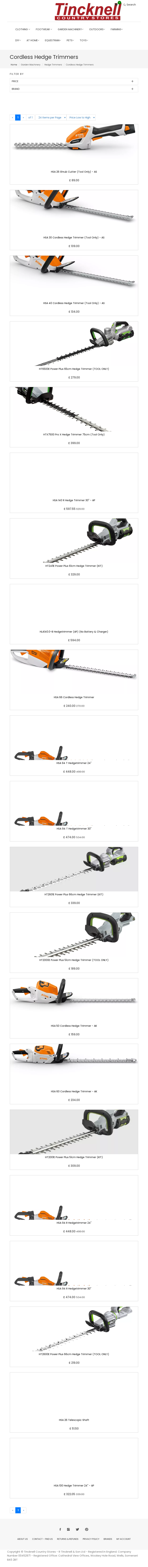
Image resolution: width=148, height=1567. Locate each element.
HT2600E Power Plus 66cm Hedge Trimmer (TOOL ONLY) (74, 1354)
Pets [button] (70, 40)
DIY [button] (18, 40)
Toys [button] (84, 40)
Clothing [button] (22, 29)
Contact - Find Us (42, 1539)
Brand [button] (16, 89)
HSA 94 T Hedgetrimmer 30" (74, 828)
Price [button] (15, 81)
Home (14, 64)
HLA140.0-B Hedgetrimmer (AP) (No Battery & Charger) (74, 631)
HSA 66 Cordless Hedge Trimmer (74, 697)
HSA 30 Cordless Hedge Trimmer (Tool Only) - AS (74, 237)
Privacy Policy (91, 1539)
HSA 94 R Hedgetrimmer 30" (74, 1288)
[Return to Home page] (88, 12)
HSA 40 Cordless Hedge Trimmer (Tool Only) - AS (74, 303)
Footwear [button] (44, 29)
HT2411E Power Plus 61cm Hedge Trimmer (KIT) (74, 566)
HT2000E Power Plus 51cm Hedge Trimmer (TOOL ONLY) (74, 960)
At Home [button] (33, 40)
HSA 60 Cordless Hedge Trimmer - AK (74, 1091)
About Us (22, 1539)
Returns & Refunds (67, 1539)
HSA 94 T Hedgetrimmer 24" (74, 763)
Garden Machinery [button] (70, 29)
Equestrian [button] (53, 40)
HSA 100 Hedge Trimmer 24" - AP (74, 1485)
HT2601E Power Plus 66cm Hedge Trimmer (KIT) (74, 894)
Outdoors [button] (97, 29)
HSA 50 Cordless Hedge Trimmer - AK (74, 1026)
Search (129, 4)
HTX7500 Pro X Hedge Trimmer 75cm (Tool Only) (74, 434)
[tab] (74, 81)
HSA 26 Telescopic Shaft (74, 1420)
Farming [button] (117, 29)
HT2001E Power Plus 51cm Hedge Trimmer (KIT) (74, 1157)
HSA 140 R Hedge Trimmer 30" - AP (74, 500)
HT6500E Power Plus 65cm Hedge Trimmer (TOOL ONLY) (74, 369)
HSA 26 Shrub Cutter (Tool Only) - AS (74, 172)
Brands (108, 1539)
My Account (123, 1539)
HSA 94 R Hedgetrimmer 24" (74, 1223)
